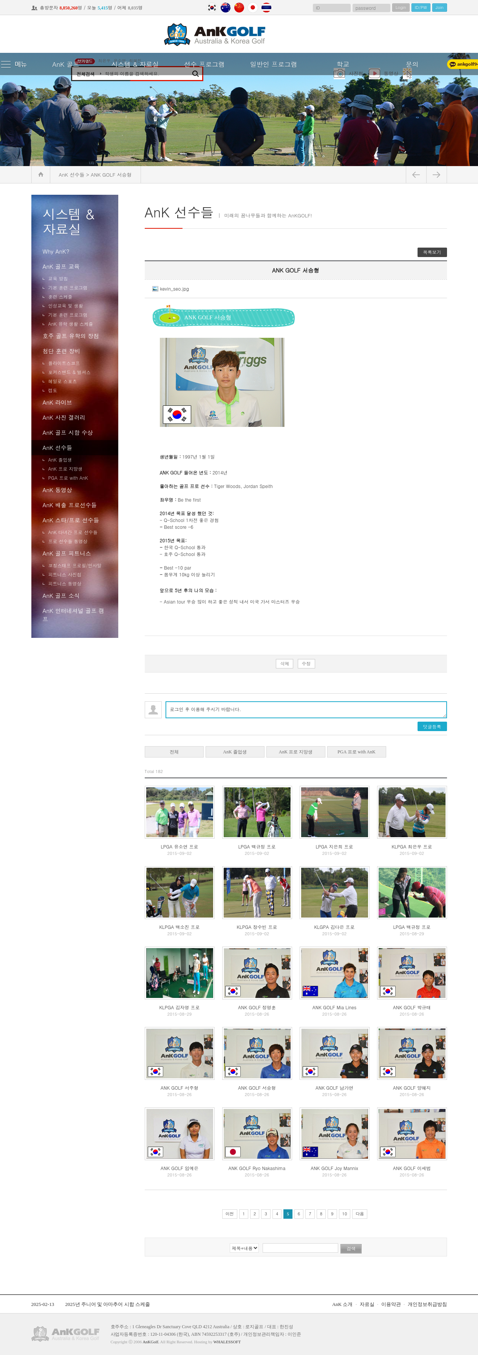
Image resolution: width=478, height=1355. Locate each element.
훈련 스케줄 (60, 296)
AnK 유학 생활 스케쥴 (70, 323)
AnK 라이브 (57, 402)
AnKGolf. (150, 1342)
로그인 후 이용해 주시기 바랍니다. (306, 709)
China (239, 7)
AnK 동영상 (57, 490)
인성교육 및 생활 (65, 305)
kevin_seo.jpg (170, 288)
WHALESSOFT (227, 1342)
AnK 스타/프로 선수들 (71, 520)
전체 (174, 751)
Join (440, 7)
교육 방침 (58, 278)
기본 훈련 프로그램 (68, 287)
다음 (360, 1213)
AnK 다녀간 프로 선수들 (73, 532)
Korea (212, 7)
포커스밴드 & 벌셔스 (69, 372)
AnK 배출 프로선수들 (70, 505)
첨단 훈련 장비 (61, 351)
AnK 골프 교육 (61, 266)
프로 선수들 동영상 (68, 541)
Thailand (266, 7)
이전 (230, 1213)
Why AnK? (56, 251)
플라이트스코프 (64, 363)
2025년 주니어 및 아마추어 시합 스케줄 (107, 1304)
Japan (253, 7)
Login (401, 7)
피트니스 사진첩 (65, 574)
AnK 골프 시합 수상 (68, 432)
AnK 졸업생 (60, 459)
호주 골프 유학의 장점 (71, 336)
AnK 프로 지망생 (65, 468)
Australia (225, 7)
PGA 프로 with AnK (68, 477)
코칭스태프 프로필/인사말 (75, 565)
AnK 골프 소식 (61, 595)
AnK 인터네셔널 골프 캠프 (73, 615)
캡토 (52, 390)
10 (344, 1213)
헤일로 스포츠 (62, 381)
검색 (351, 1248)
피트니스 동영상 (65, 583)
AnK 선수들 (57, 447)
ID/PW (421, 7)
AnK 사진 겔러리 (64, 417)
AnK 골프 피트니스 (67, 553)
